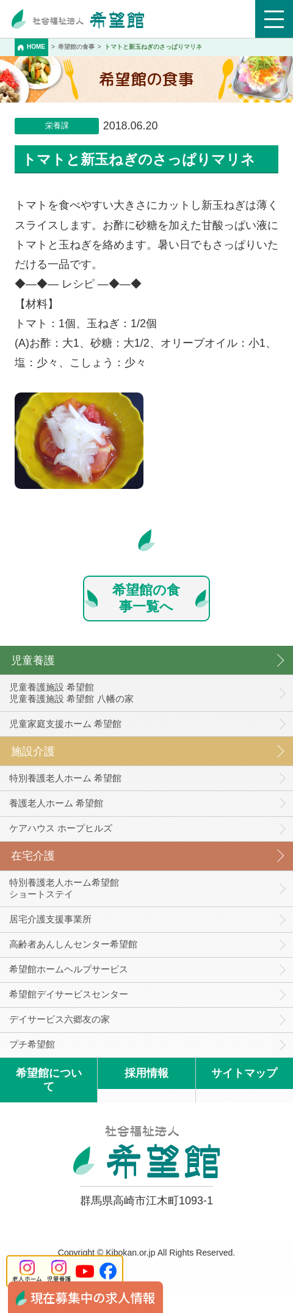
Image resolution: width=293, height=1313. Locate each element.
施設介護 (33, 751)
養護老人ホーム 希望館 (56, 803)
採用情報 (146, 1073)
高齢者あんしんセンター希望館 (73, 944)
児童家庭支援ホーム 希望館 (65, 723)
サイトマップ (244, 1073)
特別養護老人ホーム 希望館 (65, 778)
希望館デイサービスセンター (68, 994)
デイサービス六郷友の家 (59, 1019)
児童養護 (33, 660)
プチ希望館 (32, 1044)
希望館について (49, 1080)
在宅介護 (33, 856)
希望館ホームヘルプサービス (68, 969)
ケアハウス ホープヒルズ (60, 828)
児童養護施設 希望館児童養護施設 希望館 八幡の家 (71, 693)
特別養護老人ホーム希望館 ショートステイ (64, 888)
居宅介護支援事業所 (50, 919)
